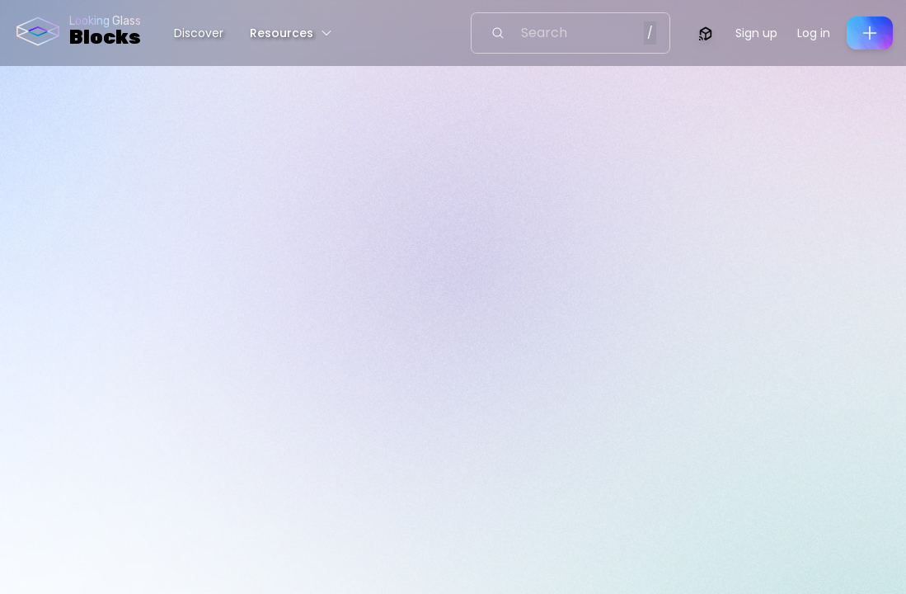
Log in (813, 33)
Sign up (756, 33)
